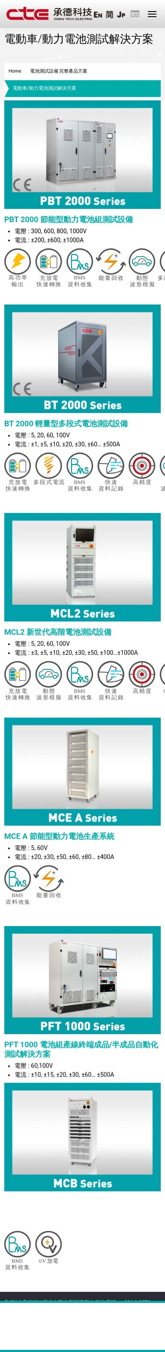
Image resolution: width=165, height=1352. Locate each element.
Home (15, 71)
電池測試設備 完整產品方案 (59, 71)
